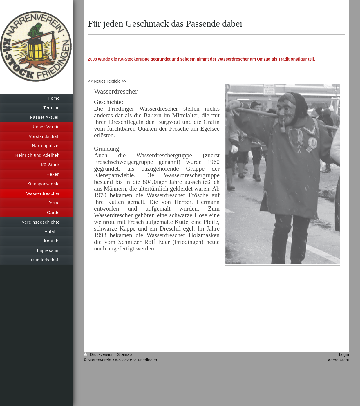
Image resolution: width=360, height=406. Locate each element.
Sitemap (124, 354)
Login (344, 354)
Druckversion (99, 354)
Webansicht (338, 360)
